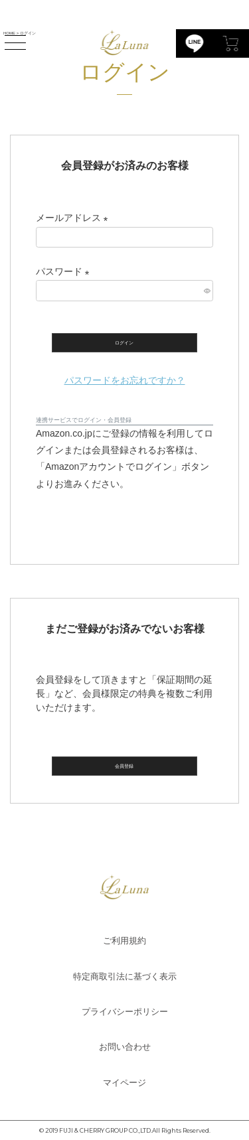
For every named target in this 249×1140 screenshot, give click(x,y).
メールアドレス (74, 217)
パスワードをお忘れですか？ (124, 380)
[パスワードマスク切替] (206, 291)
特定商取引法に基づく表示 (125, 976)
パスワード (65, 271)
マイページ (124, 1083)
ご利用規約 (124, 941)
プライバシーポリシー (125, 1012)
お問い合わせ (125, 1047)
